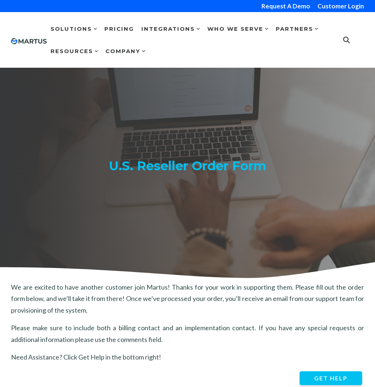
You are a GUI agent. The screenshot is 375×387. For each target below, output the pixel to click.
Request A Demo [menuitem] (285, 6)
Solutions (74, 28)
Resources (74, 51)
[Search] (346, 40)
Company (125, 51)
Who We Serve (237, 28)
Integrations (170, 28)
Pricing (119, 28)
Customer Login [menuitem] (341, 6)
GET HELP (331, 378)
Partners (297, 28)
